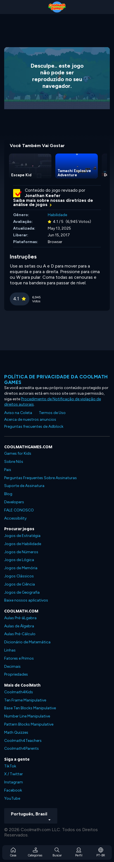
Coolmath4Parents (21, 748)
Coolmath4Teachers (23, 740)
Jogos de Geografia (22, 592)
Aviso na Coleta (18, 412)
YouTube (12, 798)
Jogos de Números (21, 552)
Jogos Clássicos (19, 576)
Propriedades (16, 674)
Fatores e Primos (19, 658)
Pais (7, 469)
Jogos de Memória (20, 568)
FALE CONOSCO (19, 510)
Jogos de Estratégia (22, 535)
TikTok (10, 766)
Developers (14, 502)
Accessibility (15, 518)
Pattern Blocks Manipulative (28, 724)
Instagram (13, 782)
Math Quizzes (16, 732)
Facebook (13, 790)
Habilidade (57, 214)
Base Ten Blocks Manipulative (30, 708)
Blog (8, 493)
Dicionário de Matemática (27, 642)
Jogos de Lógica (19, 559)
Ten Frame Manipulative (25, 700)
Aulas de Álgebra (19, 626)
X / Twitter (13, 774)
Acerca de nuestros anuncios (30, 419)
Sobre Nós (13, 461)
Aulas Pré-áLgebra (20, 618)
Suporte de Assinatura (24, 485)
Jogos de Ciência (19, 584)
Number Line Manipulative (27, 716)
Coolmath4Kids (18, 692)
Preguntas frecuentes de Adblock (33, 426)
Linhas (10, 650)
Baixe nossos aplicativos (26, 600)
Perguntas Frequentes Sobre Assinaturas (40, 477)
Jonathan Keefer (42, 195)
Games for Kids (17, 453)
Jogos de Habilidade (22, 543)
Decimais (12, 666)
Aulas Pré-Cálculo (19, 634)
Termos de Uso (52, 412)
